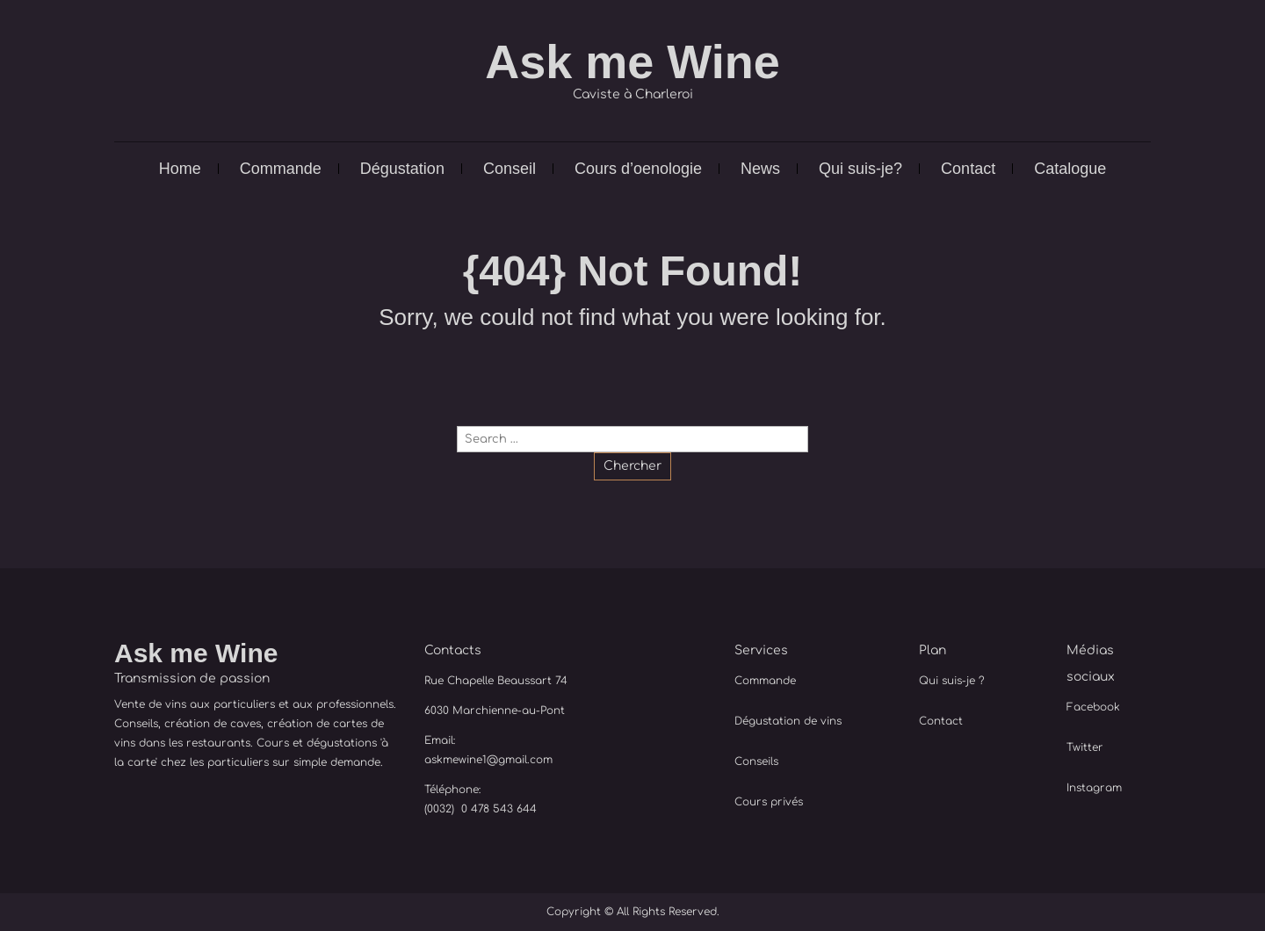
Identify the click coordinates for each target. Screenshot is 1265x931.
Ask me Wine (632, 62)
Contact (968, 168)
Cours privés (768, 802)
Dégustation (402, 168)
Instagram (1094, 788)
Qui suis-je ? (952, 681)
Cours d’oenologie (638, 168)
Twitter (1084, 747)
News (760, 168)
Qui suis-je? (860, 168)
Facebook (1093, 707)
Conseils (756, 761)
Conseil (509, 168)
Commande (281, 168)
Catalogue (1070, 168)
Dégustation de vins (788, 721)
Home (180, 168)
